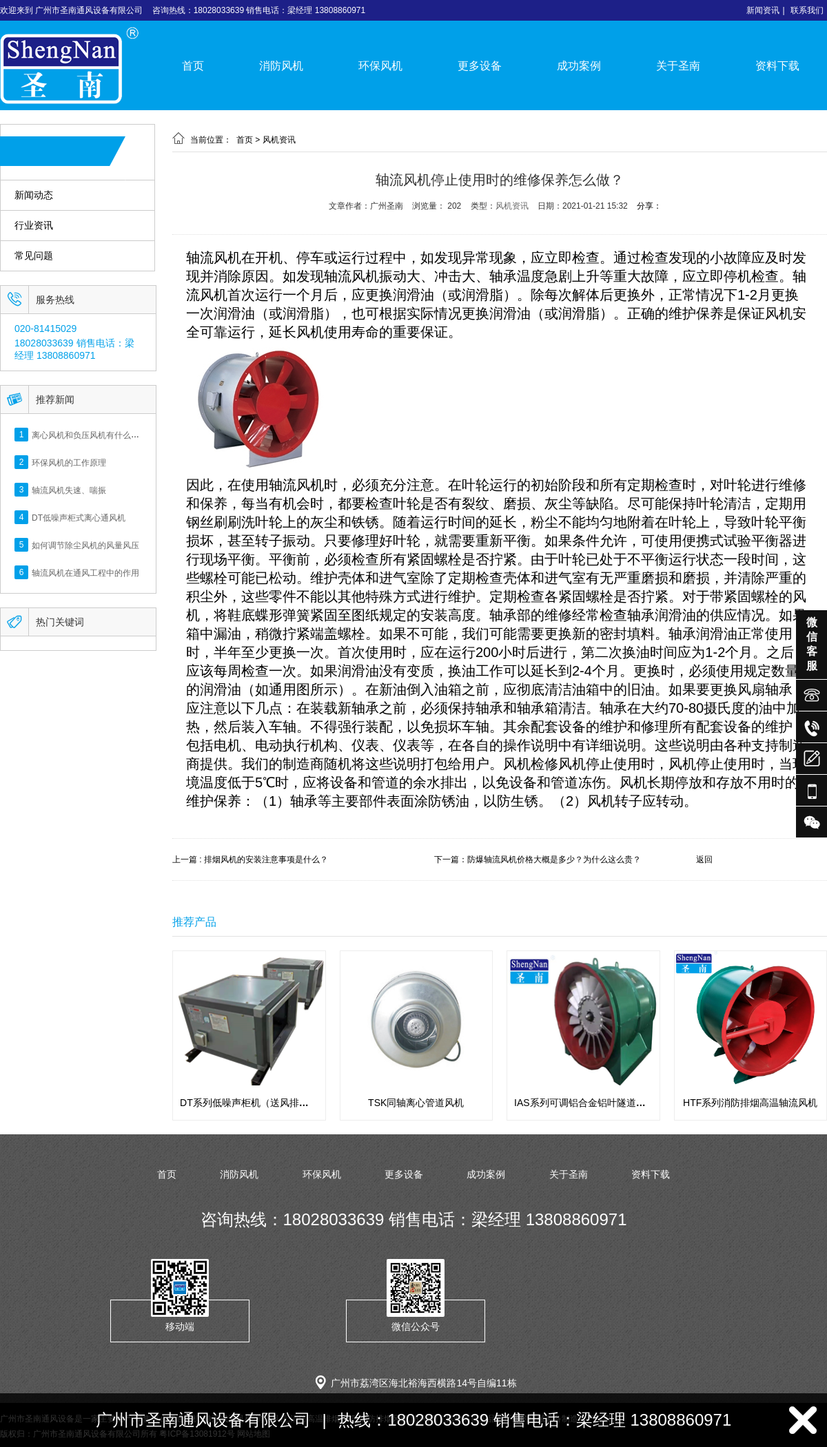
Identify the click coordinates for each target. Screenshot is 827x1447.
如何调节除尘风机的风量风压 (85, 545)
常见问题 (33, 256)
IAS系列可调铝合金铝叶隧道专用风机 (594, 1102)
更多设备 (480, 66)
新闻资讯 (762, 10)
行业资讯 (33, 225)
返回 (704, 859)
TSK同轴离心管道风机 (416, 1102)
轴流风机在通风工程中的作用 (85, 572)
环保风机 (380, 66)
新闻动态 (33, 195)
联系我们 (807, 10)
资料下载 (777, 66)
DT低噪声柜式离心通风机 (78, 517)
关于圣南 (678, 66)
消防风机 (281, 66)
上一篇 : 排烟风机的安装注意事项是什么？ (250, 859)
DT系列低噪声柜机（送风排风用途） (259, 1102)
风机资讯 (279, 140)
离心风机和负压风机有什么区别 (89, 434)
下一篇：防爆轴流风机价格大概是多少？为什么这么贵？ (537, 859)
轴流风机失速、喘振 (69, 490)
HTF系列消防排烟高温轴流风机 (750, 1102)
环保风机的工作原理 (69, 462)
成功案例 (579, 66)
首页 (193, 66)
